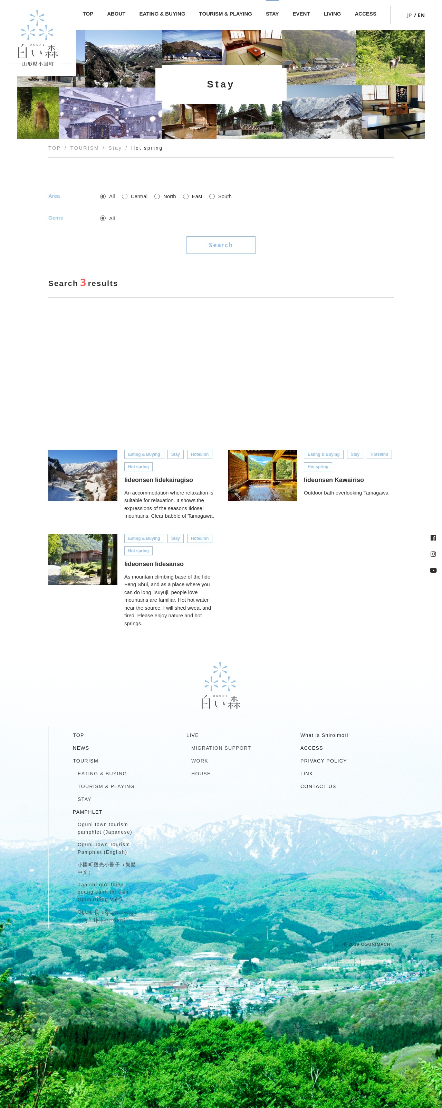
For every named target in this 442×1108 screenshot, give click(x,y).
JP (409, 14)
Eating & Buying (144, 453)
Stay (175, 453)
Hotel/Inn (200, 453)
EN (421, 14)
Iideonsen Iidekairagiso (158, 479)
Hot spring (138, 466)
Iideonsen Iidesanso (154, 563)
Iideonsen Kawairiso (334, 479)
